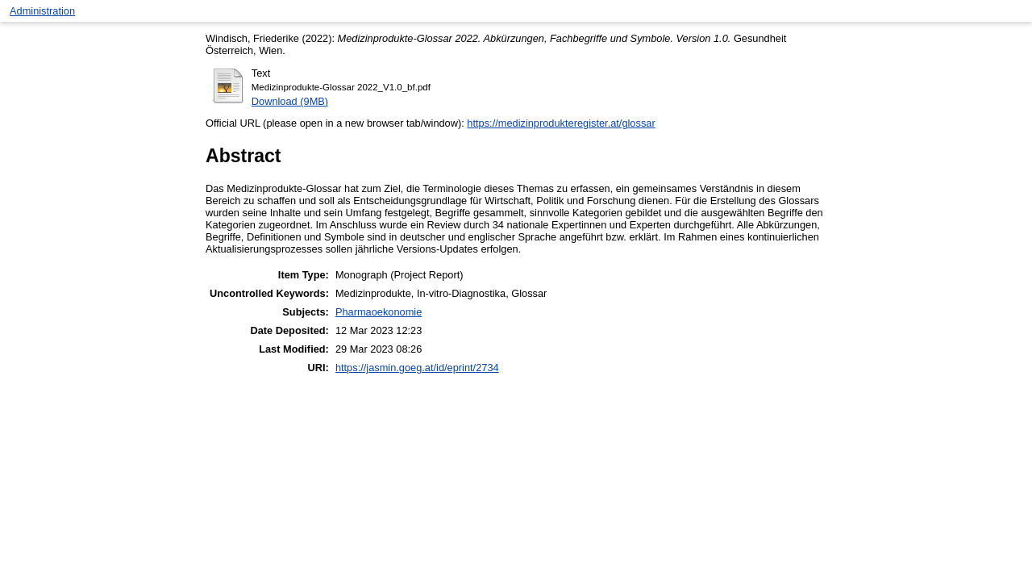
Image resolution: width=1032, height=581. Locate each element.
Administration (42, 11)
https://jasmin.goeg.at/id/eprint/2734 (417, 368)
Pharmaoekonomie (378, 312)
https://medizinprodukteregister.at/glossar (561, 123)
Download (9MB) (290, 101)
